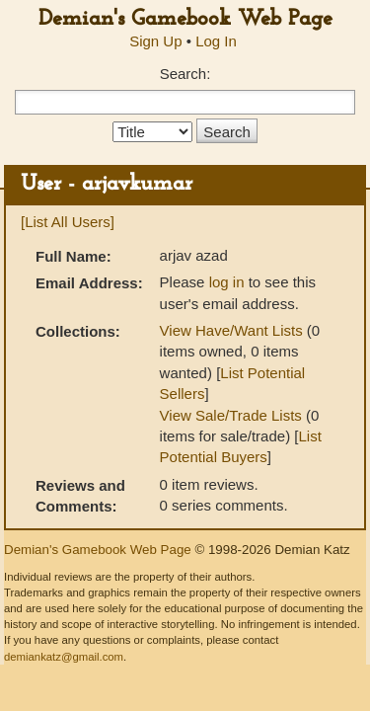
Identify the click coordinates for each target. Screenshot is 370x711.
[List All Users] (67, 221)
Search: (185, 73)
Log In (216, 41)
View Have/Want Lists (231, 330)
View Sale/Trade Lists (231, 415)
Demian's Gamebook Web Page (185, 19)
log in (227, 282)
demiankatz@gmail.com (63, 657)
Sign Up (155, 41)
